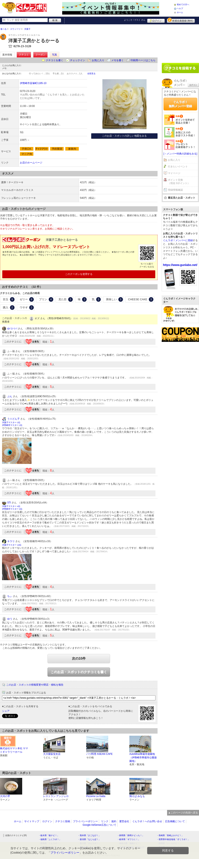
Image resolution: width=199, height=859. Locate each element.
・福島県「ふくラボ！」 (49, 839)
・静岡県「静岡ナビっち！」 (130, 835)
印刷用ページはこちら (143, 60)
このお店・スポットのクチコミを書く (79, 672)
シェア (6, 710)
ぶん (9, 396)
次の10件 (79, 658)
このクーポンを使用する (78, 274)
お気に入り (98, 60)
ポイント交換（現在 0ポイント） (179, 181)
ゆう (9, 618)
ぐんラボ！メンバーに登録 (178, 240)
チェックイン (77, 60)
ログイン (156, 20)
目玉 (9, 299)
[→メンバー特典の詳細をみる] (180, 153)
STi (9, 502)
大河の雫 (5, 796)
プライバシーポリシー (85, 821)
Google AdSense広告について (99, 824)
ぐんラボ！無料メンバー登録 (180, 104)
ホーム (180, 12)
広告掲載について (175, 821)
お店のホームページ (31, 162)
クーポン (40, 54)
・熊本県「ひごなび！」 (89, 835)
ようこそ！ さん (134, 20)
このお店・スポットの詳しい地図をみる (124, 135)
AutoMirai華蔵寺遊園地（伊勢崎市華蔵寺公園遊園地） (143, 758)
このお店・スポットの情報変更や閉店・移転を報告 (34, 684)
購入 (9, 307)
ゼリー (27, 299)
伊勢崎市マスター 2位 (12, 425)
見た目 (65, 299)
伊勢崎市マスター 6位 (12, 509)
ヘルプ (180, 8)
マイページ (174, 173)
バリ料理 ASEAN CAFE (99, 754)
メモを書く (117, 60)
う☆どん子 (13, 418)
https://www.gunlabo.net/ (180, 265)
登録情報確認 (175, 189)
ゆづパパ (12, 328)
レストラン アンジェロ (56, 796)
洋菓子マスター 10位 (11, 545)
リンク (104, 821)
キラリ (11, 541)
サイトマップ (31, 821)
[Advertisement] (180, 42)
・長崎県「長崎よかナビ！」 (170, 835)
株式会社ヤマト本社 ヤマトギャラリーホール (14, 750)
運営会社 (124, 821)
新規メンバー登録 (181, 20)
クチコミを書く (54, 60)
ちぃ (9, 596)
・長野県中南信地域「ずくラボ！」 (173, 839)
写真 (54, 54)
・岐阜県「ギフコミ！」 (128, 839)
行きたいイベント (178, 166)
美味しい (114, 299)
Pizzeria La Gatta (95, 796)
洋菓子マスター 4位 (11, 506)
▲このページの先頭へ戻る (183, 812)
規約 (113, 821)
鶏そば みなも (137, 796)
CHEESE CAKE (140, 299)
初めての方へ (183, 4)
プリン (46, 299)
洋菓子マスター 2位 (11, 422)
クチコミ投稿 (62, 821)
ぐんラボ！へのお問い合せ (147, 821)
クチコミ (24, 54)
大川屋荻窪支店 (52, 754)
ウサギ (27, 307)
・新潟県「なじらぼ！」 (89, 839)
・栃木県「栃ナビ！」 (48, 835)
